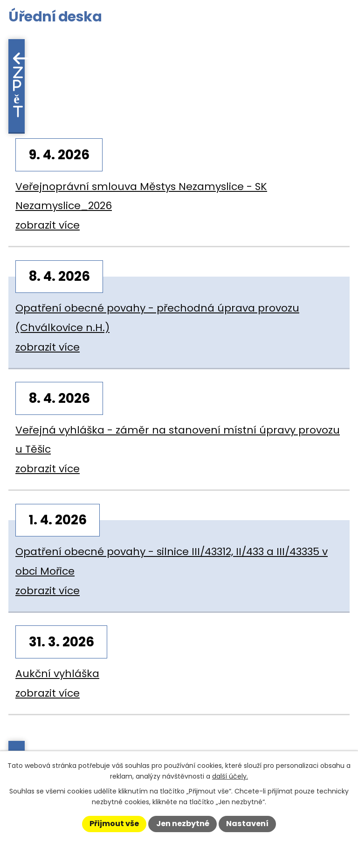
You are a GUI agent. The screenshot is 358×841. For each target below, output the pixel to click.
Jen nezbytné (182, 823)
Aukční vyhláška (57, 673)
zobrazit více (47, 225)
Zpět (18, 92)
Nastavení (247, 823)
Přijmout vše (114, 823)
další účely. (230, 776)
